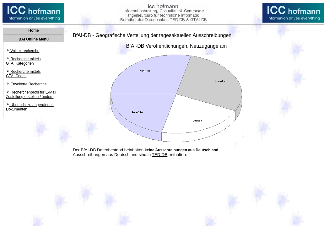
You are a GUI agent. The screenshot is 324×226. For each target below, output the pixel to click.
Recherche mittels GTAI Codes (23, 73)
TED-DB (160, 154)
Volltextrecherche (22, 51)
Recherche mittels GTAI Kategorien (23, 61)
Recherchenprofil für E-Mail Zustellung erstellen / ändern (31, 94)
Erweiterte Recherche (26, 84)
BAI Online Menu (34, 39)
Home (33, 30)
